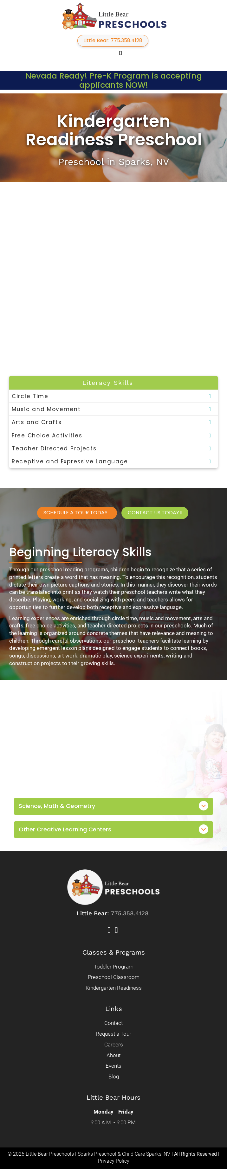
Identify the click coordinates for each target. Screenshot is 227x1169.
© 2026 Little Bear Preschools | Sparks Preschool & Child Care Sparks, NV (89, 1154)
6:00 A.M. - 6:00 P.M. (113, 1122)
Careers (113, 1044)
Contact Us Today (155, 512)
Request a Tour (113, 1033)
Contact (113, 1023)
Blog (113, 1076)
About (113, 1055)
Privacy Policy (113, 1161)
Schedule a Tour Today (77, 512)
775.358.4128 (130, 913)
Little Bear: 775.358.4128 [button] (112, 40)
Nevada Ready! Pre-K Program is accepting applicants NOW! (114, 80)
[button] (111, 53)
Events (113, 1065)
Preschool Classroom (113, 977)
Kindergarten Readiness (114, 987)
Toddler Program (113, 966)
